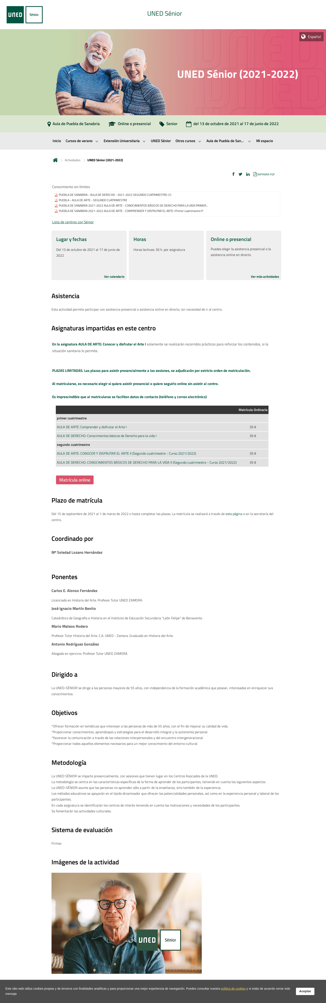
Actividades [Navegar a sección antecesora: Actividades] (72, 160)
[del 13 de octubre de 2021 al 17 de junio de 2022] (232, 125)
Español (314, 37)
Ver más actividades (265, 276)
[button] (233, 174)
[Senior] (168, 125)
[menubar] (163, 141)
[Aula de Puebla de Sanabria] (73, 125)
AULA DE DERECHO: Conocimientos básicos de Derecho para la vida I (106, 435)
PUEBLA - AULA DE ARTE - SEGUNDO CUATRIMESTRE (93, 200)
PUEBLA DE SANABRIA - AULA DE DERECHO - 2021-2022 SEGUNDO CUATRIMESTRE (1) (115, 194)
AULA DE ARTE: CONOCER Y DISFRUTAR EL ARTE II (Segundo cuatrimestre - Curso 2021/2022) (126, 453)
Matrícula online (74, 479)
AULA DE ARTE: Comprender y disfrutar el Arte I (92, 426)
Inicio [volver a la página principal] (55, 160)
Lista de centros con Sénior (73, 222)
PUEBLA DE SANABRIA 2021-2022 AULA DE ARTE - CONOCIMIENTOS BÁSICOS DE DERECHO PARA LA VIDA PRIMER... (133, 205)
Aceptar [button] (305, 992)
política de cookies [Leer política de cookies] (233, 989)
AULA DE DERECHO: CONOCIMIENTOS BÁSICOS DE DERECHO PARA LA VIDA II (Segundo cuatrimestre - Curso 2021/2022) (147, 462)
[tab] (163, 14)
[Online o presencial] (129, 125)
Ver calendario (114, 276)
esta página (234, 513)
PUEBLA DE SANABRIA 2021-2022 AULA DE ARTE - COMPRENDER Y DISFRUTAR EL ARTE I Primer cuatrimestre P (131, 211)
